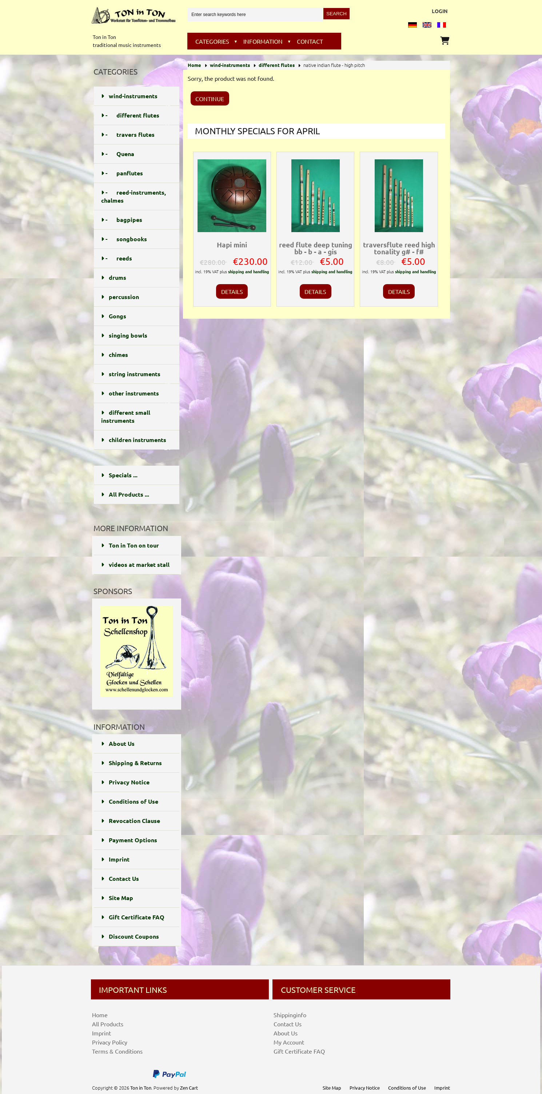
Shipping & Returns (131, 763)
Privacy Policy (109, 1042)
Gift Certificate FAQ (132, 917)
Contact (310, 41)
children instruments (136, 443)
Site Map (117, 898)
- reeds (136, 258)
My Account (289, 1042)
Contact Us (120, 878)
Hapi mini (232, 244)
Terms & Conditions (117, 1051)
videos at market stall (135, 564)
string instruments (136, 377)
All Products (107, 1023)
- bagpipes (136, 220)
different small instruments (136, 417)
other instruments (136, 396)
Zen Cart (189, 1088)
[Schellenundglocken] (136, 698)
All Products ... (125, 494)
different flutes (277, 65)
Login (440, 11)
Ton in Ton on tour (130, 545)
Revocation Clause (130, 820)
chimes (136, 355)
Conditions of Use (129, 801)
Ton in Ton (140, 1088)
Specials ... (119, 475)
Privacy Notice (125, 782)
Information (263, 41)
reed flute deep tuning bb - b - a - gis (315, 248)
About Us (118, 743)
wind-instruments (230, 65)
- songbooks (136, 239)
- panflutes (136, 173)
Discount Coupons (130, 936)
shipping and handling (248, 271)
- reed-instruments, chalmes (136, 196)
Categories (212, 41)
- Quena (136, 154)
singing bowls (136, 335)
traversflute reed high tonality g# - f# (399, 248)
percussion (136, 297)
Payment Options (129, 840)
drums (136, 278)
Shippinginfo (290, 1014)
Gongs (136, 316)
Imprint (115, 859)
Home (194, 65)
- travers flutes (136, 135)
